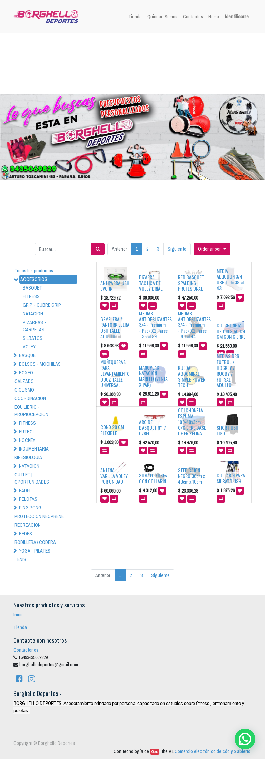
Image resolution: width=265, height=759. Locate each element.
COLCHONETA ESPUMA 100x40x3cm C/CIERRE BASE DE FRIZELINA (192, 421)
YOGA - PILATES (34, 551)
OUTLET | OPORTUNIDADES (31, 478)
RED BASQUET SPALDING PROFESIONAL (191, 282)
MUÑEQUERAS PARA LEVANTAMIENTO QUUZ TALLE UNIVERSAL (115, 373)
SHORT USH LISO (227, 430)
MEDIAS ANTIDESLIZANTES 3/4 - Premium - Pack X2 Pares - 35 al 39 (155, 325)
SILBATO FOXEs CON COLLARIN (153, 478)
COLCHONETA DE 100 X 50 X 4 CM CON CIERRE (231, 331)
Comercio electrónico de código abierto (213, 751)
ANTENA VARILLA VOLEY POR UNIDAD (114, 475)
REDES (25, 533)
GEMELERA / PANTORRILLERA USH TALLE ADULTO (114, 327)
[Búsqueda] (98, 249)
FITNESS (31, 296)
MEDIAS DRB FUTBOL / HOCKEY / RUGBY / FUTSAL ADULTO (228, 370)
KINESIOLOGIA (28, 457)
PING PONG (30, 508)
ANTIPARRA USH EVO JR (114, 285)
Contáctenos (25, 650)
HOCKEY (27, 440)
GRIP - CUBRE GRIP (42, 305)
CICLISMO (24, 390)
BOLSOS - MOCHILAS (40, 364)
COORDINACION (30, 398)
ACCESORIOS (33, 279)
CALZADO (24, 381)
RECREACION (27, 525)
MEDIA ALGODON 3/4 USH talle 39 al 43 (230, 279)
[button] (212, 249)
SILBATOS (32, 338)
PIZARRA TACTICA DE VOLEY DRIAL (151, 282)
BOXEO (26, 373)
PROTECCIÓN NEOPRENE (39, 516)
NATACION (33, 314)
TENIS (20, 559)
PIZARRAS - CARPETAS (34, 326)
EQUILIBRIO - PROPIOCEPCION (31, 410)
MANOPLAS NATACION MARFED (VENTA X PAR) (153, 376)
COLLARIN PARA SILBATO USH (231, 478)
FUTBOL (27, 431)
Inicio (18, 614)
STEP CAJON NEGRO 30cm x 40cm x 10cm (191, 475)
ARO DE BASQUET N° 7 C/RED (152, 427)
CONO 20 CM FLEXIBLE (112, 429)
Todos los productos (33, 270)
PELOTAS (28, 499)
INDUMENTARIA (34, 449)
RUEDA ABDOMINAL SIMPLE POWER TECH (191, 376)
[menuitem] (135, 16)
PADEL (25, 490)
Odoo (154, 751)
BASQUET (32, 288)
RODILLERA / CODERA (35, 542)
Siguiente (177, 249)
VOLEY (29, 347)
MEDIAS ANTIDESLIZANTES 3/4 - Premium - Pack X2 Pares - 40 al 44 (194, 325)
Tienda (20, 627)
